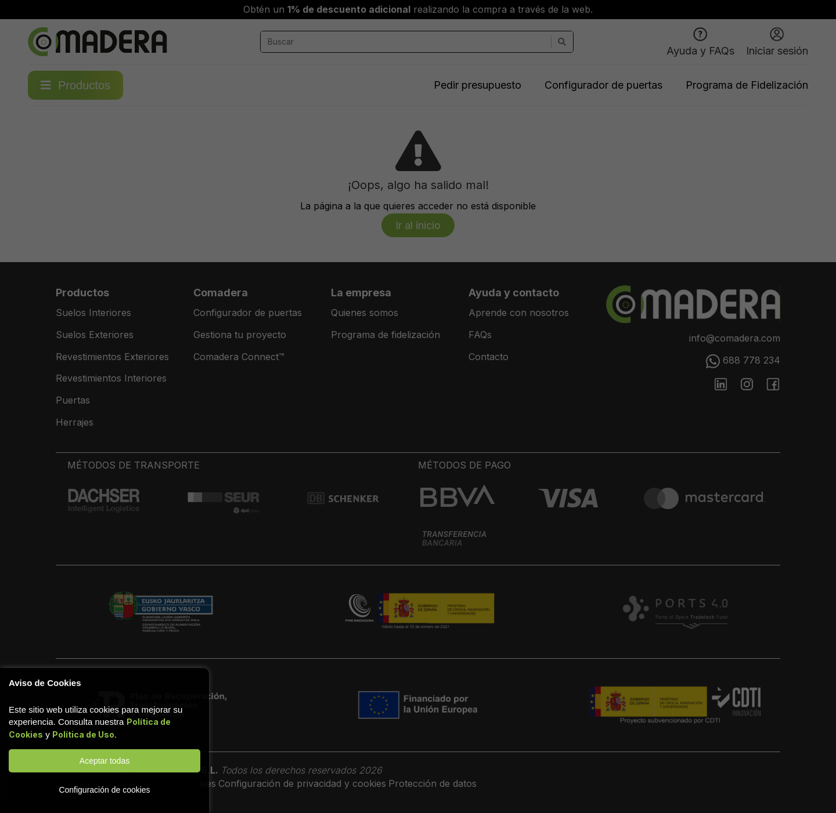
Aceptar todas (104, 760)
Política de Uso (83, 734)
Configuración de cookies (104, 789)
